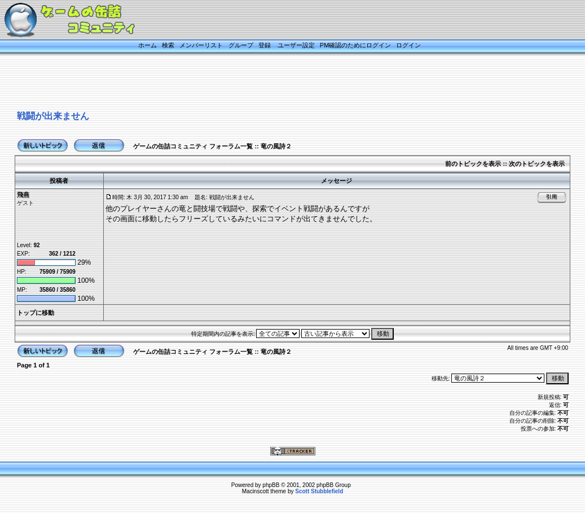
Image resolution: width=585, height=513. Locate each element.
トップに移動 (35, 312)
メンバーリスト (201, 45)
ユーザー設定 (296, 45)
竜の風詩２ (276, 146)
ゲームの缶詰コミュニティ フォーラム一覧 (193, 146)
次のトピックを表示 (537, 163)
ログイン (408, 45)
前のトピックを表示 (473, 163)
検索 (168, 45)
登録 (264, 45)
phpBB (270, 485)
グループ (240, 45)
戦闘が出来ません (53, 116)
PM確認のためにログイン (356, 45)
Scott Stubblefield (319, 491)
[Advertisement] (278, 83)
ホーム (147, 45)
